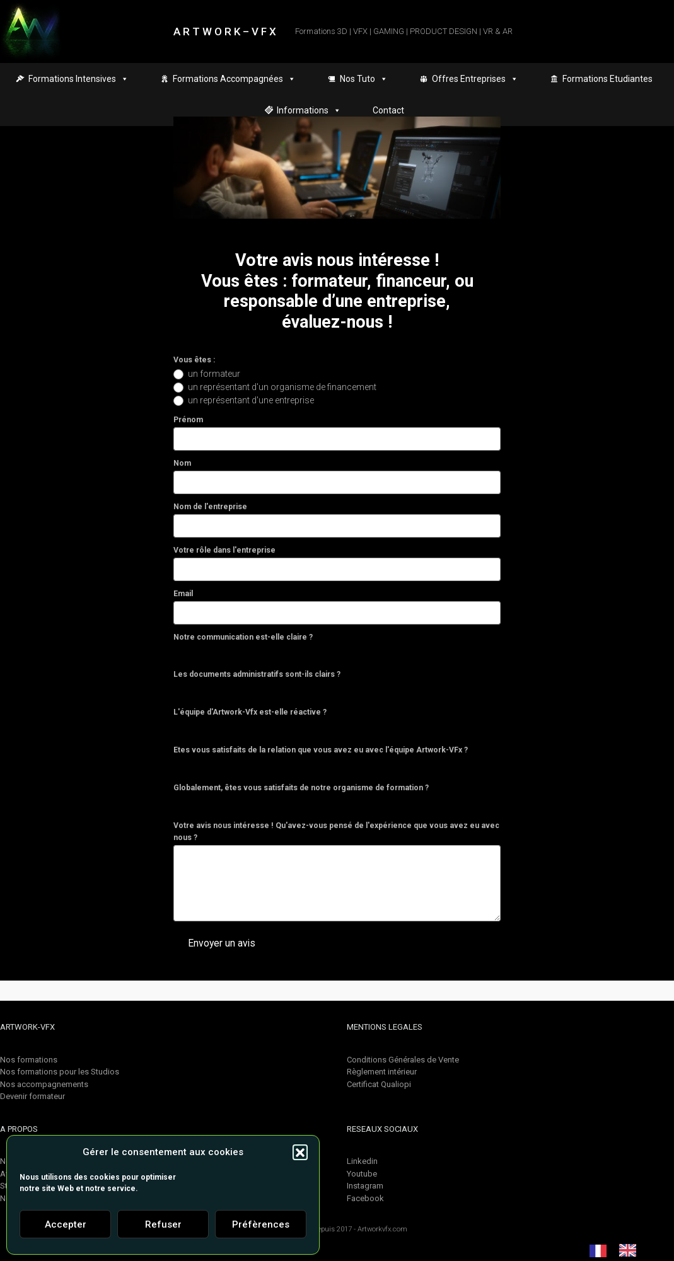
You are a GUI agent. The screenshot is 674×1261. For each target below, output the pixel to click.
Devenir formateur (32, 1096)
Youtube (362, 1173)
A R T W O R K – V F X (224, 31)
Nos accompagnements (44, 1084)
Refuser (163, 1224)
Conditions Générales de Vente (403, 1059)
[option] (631, 1250)
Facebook (365, 1198)
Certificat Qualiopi (379, 1084)
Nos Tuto (364, 79)
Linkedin (362, 1161)
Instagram (365, 1185)
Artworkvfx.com (382, 1229)
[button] (300, 1152)
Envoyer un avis (221, 943)
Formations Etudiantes (607, 79)
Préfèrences (260, 1224)
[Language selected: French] (619, 1250)
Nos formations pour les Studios (59, 1071)
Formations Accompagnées (234, 79)
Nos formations (28, 1059)
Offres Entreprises (475, 79)
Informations (309, 110)
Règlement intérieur (382, 1071)
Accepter (65, 1224)
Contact (388, 110)
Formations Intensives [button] (78, 79)
